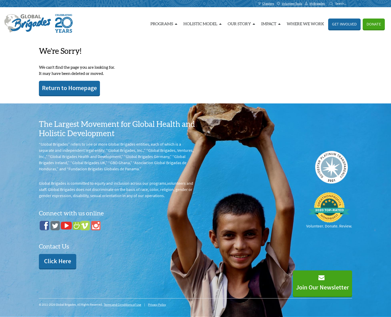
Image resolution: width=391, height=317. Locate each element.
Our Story (241, 24)
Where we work (305, 24)
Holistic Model (202, 24)
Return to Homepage (69, 88)
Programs (163, 24)
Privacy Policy (157, 304)
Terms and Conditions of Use (122, 304)
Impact (270, 24)
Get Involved (344, 24)
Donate (374, 24)
